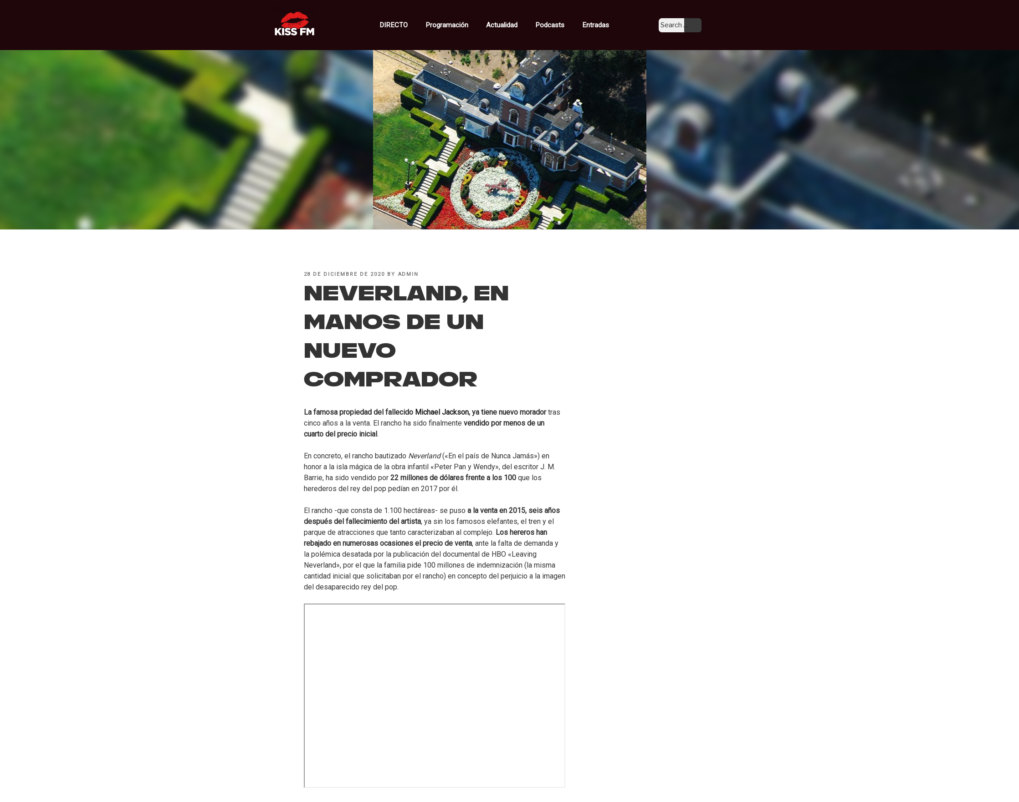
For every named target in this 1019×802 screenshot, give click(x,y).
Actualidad (515, 24)
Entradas (600, 24)
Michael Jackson (442, 412)
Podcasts (561, 24)
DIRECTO (412, 24)
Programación (462, 24)
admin (408, 274)
